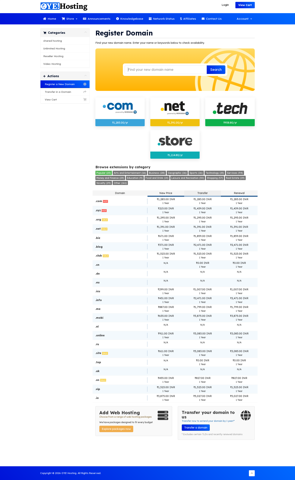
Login (225, 5)
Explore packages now (116, 429)
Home (49, 18)
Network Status (162, 18)
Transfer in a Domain (65, 92)
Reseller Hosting (53, 56)
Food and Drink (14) (157, 177)
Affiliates (188, 18)
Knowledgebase (129, 18)
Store (69, 18)
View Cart (245, 5)
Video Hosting (52, 63)
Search (216, 69)
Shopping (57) (215, 177)
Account (244, 18)
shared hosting (52, 40)
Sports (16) (196, 172)
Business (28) (157, 172)
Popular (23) (104, 172)
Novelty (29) (104, 182)
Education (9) (135, 177)
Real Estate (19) (235, 177)
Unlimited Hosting (54, 48)
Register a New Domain (65, 84)
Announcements (96, 18)
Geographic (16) (177, 172)
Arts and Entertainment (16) (130, 172)
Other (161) (120, 182)
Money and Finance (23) (110, 177)
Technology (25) (215, 172)
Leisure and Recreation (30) (187, 177)
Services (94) (235, 172)
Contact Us (212, 18)
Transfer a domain (195, 427)
